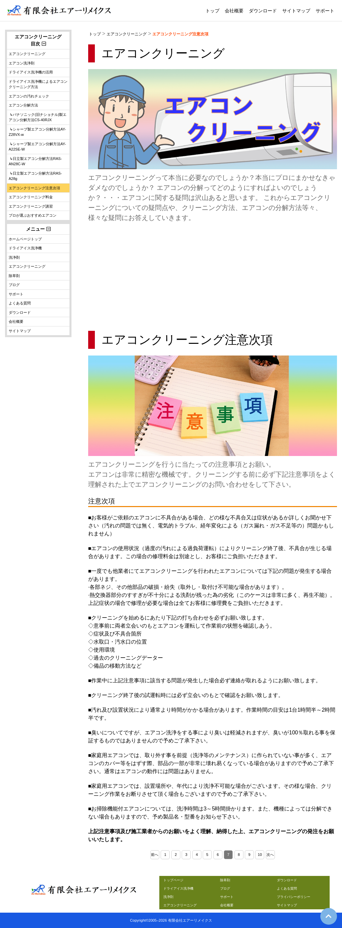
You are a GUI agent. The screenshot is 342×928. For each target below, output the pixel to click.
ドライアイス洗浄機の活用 (31, 72)
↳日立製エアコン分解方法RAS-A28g (35, 176)
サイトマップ (296, 10)
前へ (154, 855)
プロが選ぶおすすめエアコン (32, 215)
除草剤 (14, 276)
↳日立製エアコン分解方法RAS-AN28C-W (35, 161)
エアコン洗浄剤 (21, 63)
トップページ (173, 880)
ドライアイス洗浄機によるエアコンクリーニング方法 (38, 84)
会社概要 (234, 10)
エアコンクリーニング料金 (31, 197)
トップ (212, 10)
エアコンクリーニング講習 (31, 206)
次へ (270, 855)
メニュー (40, 229)
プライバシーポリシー (293, 897)
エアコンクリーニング (127, 34)
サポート (325, 10)
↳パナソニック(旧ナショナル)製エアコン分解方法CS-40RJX (37, 117)
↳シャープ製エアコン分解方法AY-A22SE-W (37, 147)
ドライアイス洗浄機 (25, 248)
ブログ (14, 285)
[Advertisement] (212, 276)
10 (260, 855)
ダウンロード (263, 10)
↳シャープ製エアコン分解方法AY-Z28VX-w (37, 132)
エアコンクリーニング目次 (38, 40)
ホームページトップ (25, 239)
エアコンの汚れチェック (29, 96)
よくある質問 (20, 303)
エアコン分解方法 (23, 105)
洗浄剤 (14, 257)
